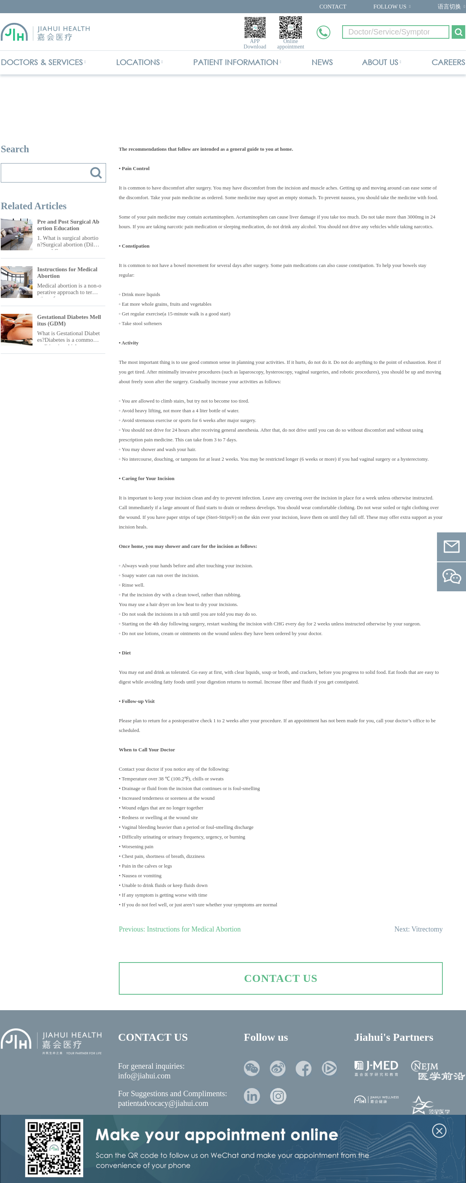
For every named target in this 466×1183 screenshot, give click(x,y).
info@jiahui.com (144, 1075)
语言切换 (449, 6)
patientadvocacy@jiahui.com (163, 1103)
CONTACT (332, 6)
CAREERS (448, 62)
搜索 (96, 173)
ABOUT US (380, 62)
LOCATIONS (138, 62)
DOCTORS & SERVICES (42, 62)
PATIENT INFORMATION (235, 62)
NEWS (322, 62)
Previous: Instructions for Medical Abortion (180, 929)
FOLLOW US (389, 6)
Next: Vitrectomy (418, 929)
